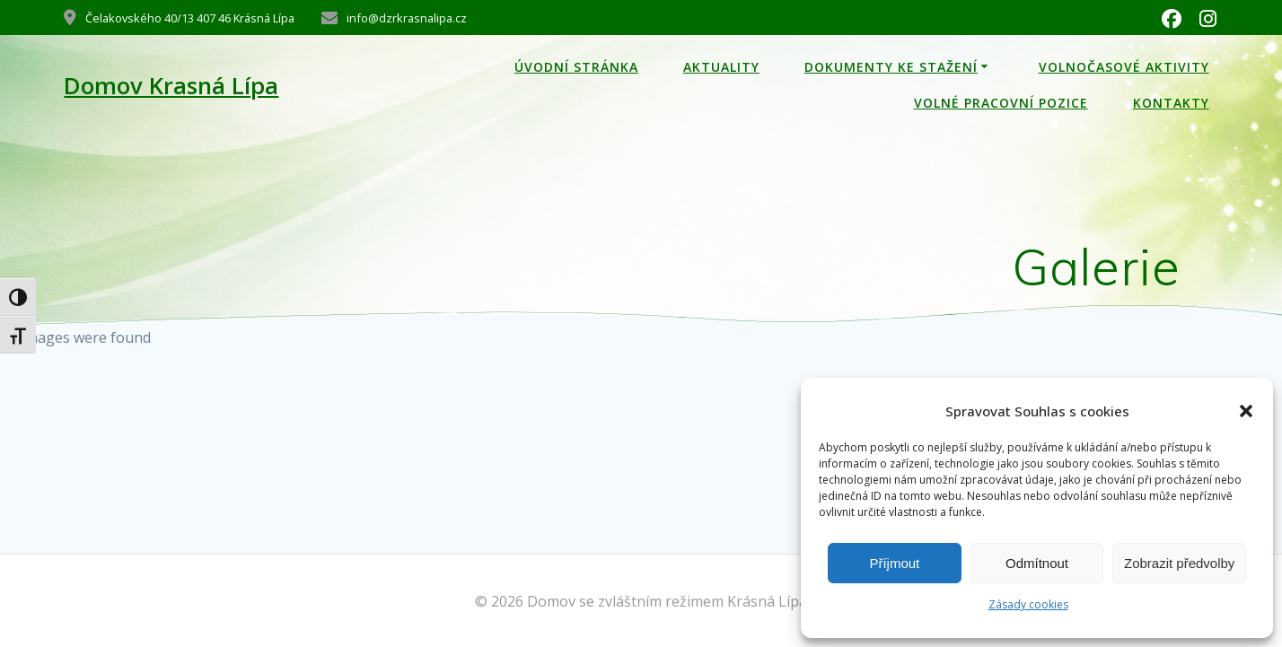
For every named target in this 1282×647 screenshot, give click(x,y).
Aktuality (721, 66)
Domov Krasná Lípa (171, 86)
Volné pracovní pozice (1001, 102)
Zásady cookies (1028, 604)
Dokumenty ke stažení (891, 66)
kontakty (1171, 102)
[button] (1246, 411)
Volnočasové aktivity (1124, 66)
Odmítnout (1036, 563)
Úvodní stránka (576, 66)
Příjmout (894, 563)
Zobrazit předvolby (1179, 563)
